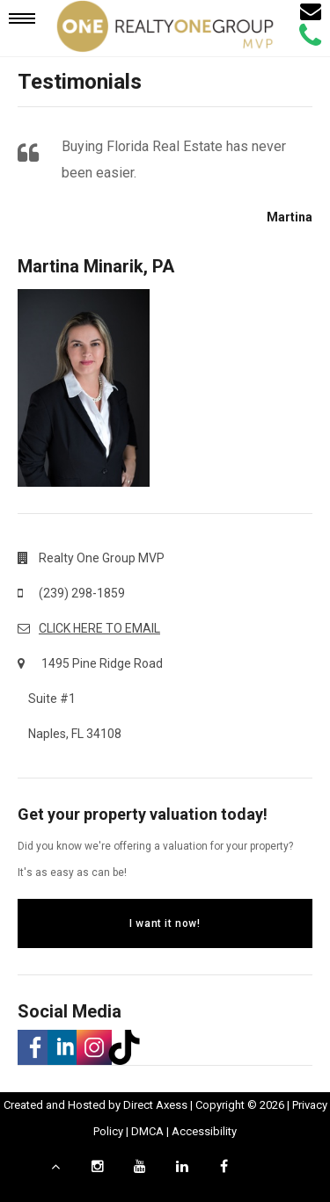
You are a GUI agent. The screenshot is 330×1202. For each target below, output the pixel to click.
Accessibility (204, 1131)
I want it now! (164, 923)
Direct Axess (155, 1104)
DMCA (147, 1131)
